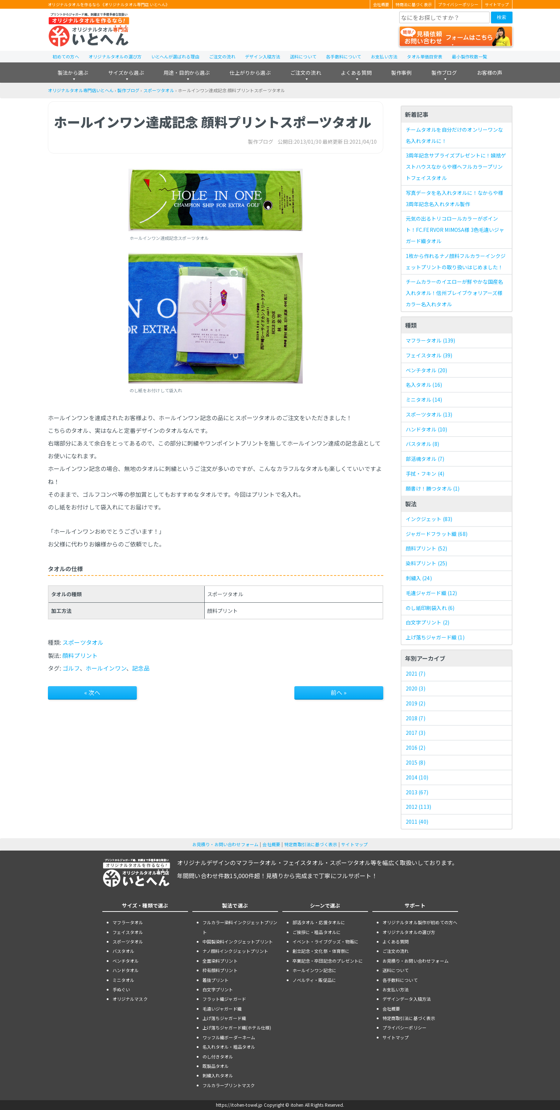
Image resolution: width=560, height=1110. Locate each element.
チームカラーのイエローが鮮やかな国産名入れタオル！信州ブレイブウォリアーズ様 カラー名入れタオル (454, 293)
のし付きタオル (218, 1056)
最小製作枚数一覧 (469, 56)
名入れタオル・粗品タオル (229, 1047)
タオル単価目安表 (424, 56)
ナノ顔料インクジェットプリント (235, 951)
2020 (415, 688)
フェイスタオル (429, 355)
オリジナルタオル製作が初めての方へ (420, 922)
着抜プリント (216, 980)
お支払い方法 (384, 56)
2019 (415, 703)
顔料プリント (80, 655)
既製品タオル (216, 1066)
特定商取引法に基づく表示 (310, 844)
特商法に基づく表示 (414, 4)
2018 (415, 718)
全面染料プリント (220, 961)
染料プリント (426, 563)
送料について (303, 56)
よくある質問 (356, 72)
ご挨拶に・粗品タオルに (317, 932)
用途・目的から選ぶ (187, 72)
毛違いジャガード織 (222, 1008)
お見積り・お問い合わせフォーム (225, 844)
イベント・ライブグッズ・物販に (326, 941)
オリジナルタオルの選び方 (115, 56)
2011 (417, 821)
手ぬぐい (121, 989)
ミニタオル (424, 399)
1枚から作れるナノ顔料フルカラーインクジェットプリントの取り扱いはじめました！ (456, 261)
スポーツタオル (158, 90)
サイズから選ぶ (126, 72)
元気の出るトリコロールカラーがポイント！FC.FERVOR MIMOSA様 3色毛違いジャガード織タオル (455, 230)
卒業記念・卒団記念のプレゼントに (328, 961)
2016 (415, 747)
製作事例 (401, 72)
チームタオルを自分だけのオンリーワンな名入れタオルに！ (454, 135)
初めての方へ (66, 56)
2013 (417, 792)
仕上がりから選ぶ (249, 72)
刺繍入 (419, 578)
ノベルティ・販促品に (314, 980)
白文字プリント (428, 622)
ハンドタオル (426, 429)
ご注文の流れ (222, 56)
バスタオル (422, 443)
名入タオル (424, 384)
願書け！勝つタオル (433, 488)
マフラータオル (430, 340)
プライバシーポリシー (458, 4)
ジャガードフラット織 (436, 533)
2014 (417, 777)
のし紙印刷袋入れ (430, 607)
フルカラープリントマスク (229, 1085)
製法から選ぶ (73, 72)
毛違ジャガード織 (431, 593)
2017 (415, 732)
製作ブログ (444, 72)
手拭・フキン (425, 473)
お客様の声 (490, 72)
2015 (415, 762)
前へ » (339, 692)
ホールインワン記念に (315, 970)
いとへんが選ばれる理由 (175, 56)
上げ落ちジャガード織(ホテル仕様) (237, 1027)
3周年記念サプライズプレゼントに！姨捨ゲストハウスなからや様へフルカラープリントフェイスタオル (456, 166)
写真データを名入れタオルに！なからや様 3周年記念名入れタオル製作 (454, 198)
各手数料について (343, 56)
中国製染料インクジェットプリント (238, 941)
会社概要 (381, 4)
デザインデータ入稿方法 (407, 999)
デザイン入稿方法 (262, 56)
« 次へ (92, 692)
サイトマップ (497, 4)
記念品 (141, 668)
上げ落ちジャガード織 (435, 637)
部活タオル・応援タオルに (319, 922)
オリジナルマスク (130, 999)
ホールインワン (106, 668)
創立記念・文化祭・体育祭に (321, 951)
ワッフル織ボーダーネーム (229, 1037)
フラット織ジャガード (224, 999)
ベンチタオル (426, 370)
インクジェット (429, 519)
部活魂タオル (425, 458)
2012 (419, 806)
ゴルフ (70, 668)
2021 (415, 673)
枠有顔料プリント (220, 970)
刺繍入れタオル (218, 1075)
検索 (501, 17)
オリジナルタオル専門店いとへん (81, 90)
